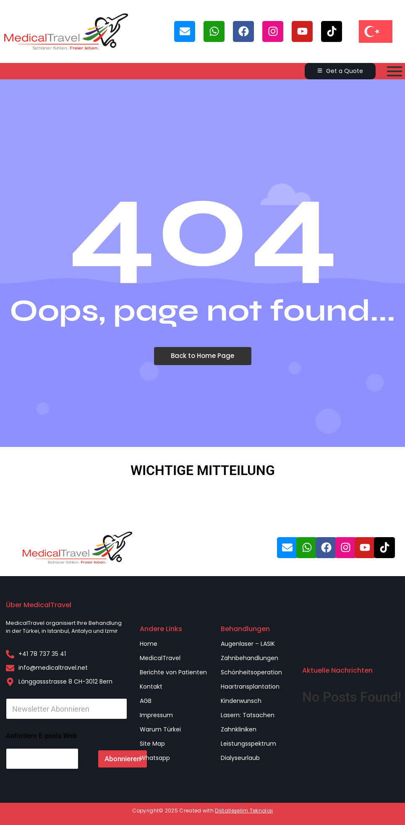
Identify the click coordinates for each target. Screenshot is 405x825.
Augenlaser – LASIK (248, 644)
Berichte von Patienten (173, 672)
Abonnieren (123, 759)
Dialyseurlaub (240, 758)
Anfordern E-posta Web (41, 736)
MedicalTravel (160, 658)
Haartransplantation (250, 686)
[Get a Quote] (340, 71)
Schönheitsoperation (251, 672)
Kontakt (151, 686)
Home (148, 644)
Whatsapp (155, 758)
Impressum (156, 715)
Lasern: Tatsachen (247, 715)
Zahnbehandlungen (249, 658)
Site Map (152, 743)
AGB (146, 701)
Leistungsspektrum (248, 743)
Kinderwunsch (241, 701)
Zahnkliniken (238, 729)
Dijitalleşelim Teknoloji (244, 810)
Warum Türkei (160, 729)
